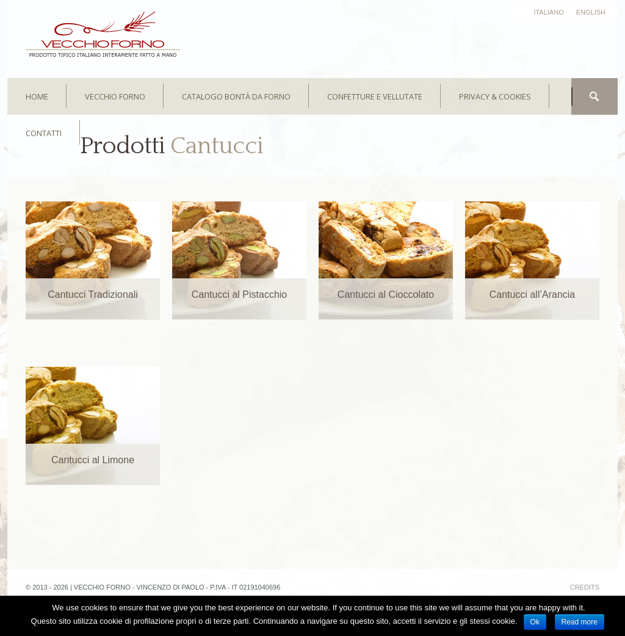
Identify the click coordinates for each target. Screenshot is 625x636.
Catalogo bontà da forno (236, 96)
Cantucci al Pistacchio (239, 294)
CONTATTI (44, 133)
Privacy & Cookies (495, 96)
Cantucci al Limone (92, 460)
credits (584, 587)
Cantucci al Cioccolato (386, 294)
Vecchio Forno (115, 96)
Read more (580, 622)
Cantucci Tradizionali (93, 294)
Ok (535, 622)
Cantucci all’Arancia (533, 294)
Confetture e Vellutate (374, 96)
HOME (37, 96)
